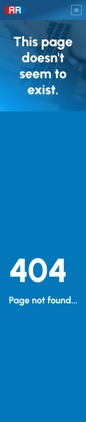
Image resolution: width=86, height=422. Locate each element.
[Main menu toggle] (76, 10)
